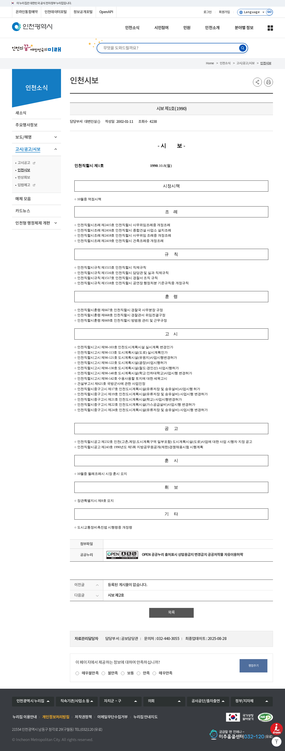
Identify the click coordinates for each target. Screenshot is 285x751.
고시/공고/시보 (245, 63)
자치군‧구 (112, 701)
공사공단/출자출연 (205, 701)
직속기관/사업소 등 (75, 701)
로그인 (208, 12)
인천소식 (225, 63)
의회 (151, 701)
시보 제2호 (116, 595)
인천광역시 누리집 (30, 701)
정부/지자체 (244, 701)
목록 (171, 612)
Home (210, 63)
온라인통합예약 (27, 12)
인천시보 (265, 63)
